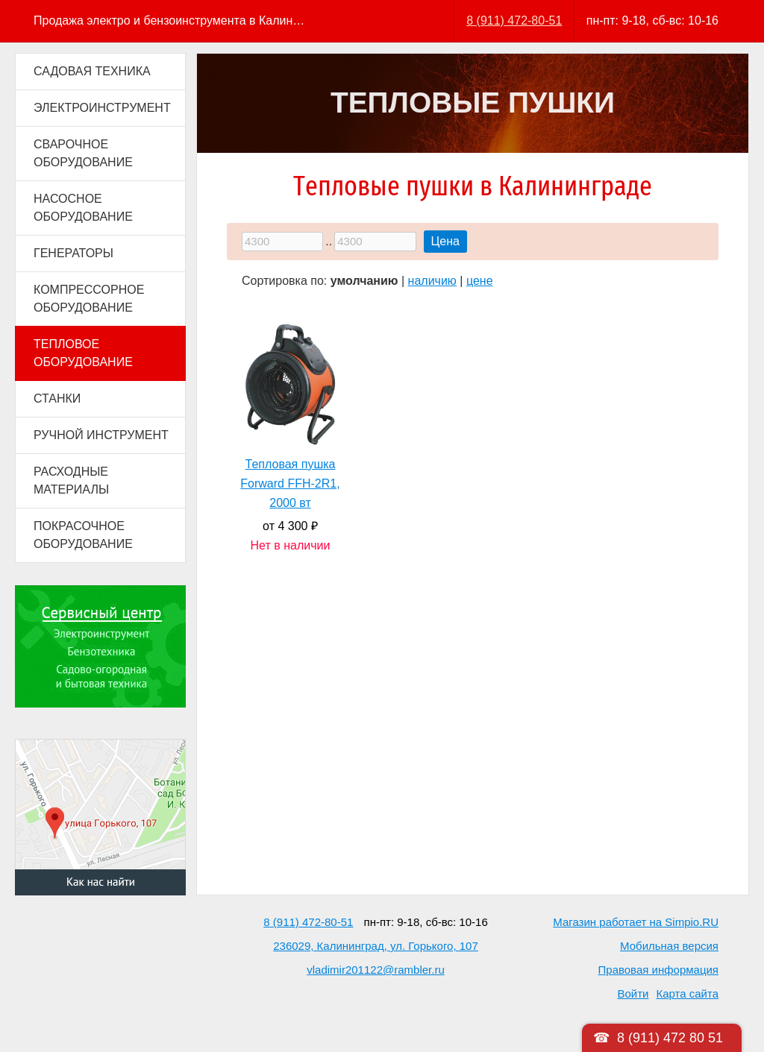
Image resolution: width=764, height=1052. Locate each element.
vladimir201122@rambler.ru (375, 969)
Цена (445, 241)
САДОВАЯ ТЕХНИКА (92, 71)
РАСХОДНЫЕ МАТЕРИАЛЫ (71, 480)
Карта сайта (687, 993)
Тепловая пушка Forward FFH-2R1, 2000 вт (289, 483)
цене (479, 280)
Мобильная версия (669, 945)
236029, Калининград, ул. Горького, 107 (375, 945)
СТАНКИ (57, 398)
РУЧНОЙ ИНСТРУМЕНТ (101, 435)
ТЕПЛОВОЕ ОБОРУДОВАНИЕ (83, 353)
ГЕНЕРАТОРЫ (73, 253)
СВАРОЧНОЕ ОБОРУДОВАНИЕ (83, 153)
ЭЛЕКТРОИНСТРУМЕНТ (102, 107)
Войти (632, 993)
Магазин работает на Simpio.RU (635, 922)
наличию (432, 280)
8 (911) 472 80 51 (670, 1037)
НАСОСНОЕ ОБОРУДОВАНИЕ (83, 207)
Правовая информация (658, 969)
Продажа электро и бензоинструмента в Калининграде (170, 20)
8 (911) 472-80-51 (514, 20)
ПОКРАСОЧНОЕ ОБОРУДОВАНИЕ (83, 535)
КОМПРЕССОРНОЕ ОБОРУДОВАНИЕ (89, 298)
